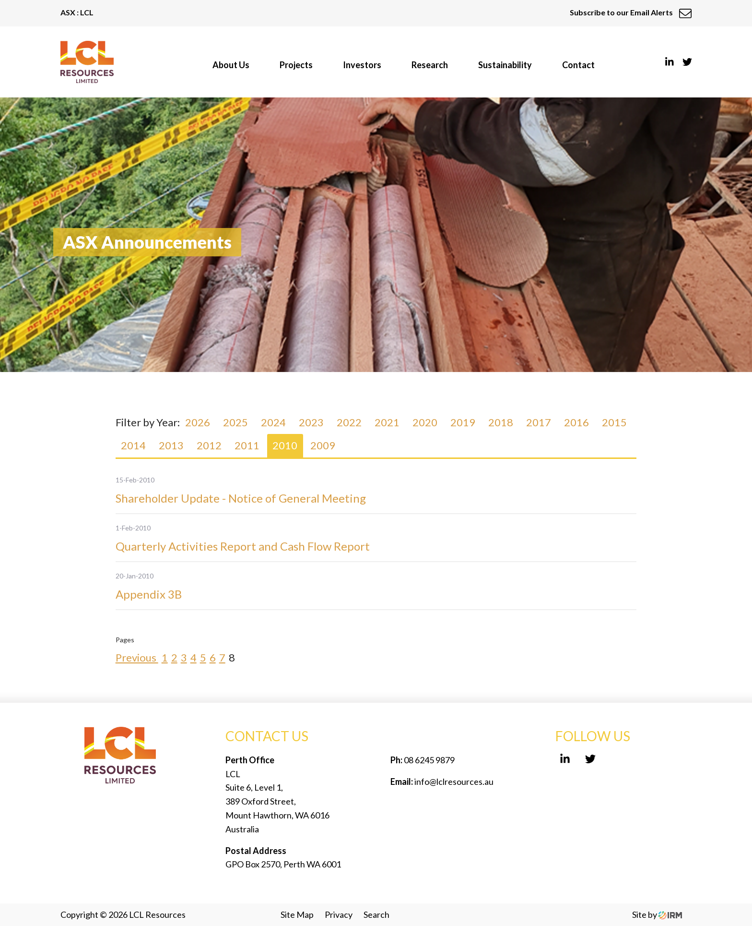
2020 (424, 422)
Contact (578, 65)
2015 (614, 422)
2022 (349, 422)
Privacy (338, 914)
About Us (230, 65)
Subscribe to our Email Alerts (631, 12)
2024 (273, 422)
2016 (576, 422)
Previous (137, 657)
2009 (322, 445)
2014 (133, 445)
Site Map (297, 914)
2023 (311, 422)
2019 (462, 422)
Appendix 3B (149, 594)
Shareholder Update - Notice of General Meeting (241, 498)
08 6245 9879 (428, 760)
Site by (657, 914)
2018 (500, 422)
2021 (387, 422)
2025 (235, 422)
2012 (209, 445)
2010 (284, 445)
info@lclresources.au (454, 781)
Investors (362, 65)
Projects (296, 65)
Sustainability (505, 65)
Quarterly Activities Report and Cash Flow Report (243, 546)
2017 (538, 422)
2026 (197, 422)
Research (429, 65)
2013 (171, 445)
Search (376, 914)
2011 (247, 445)
